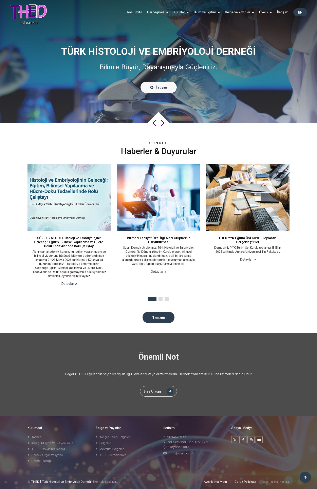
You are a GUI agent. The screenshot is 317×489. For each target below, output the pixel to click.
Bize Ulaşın (158, 391)
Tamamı (158, 317)
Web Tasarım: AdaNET (276, 481)
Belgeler (105, 443)
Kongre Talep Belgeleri (115, 437)
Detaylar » (69, 284)
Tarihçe (36, 437)
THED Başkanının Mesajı (48, 449)
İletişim (282, 12)
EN (300, 12)
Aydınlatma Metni (215, 482)
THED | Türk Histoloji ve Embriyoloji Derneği (61, 482)
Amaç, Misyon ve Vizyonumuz (52, 443)
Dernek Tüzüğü (41, 461)
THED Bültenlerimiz (112, 455)
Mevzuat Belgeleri (111, 449)
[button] (157, 12)
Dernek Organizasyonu (47, 455)
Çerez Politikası (245, 482)
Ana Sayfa (134, 12)
